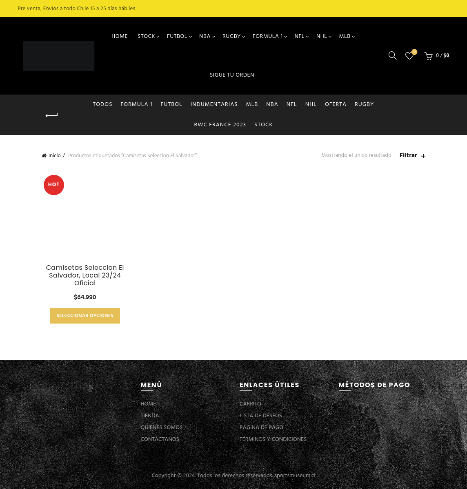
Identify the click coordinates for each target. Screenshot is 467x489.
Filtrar (408, 156)
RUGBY (231, 36)
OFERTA (336, 104)
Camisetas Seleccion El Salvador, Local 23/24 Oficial (85, 275)
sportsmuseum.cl (294, 475)
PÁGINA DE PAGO (261, 427)
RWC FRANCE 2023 (220, 125)
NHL (321, 36)
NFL (299, 36)
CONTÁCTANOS (160, 439)
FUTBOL (177, 36)
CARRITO (250, 404)
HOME (119, 36)
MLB (345, 36)
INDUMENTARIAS (214, 104)
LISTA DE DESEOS (261, 416)
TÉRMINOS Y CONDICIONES (273, 439)
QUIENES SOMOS (162, 427)
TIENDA (150, 416)
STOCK (146, 36)
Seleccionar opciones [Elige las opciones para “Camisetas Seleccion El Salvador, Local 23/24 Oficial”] (85, 316)
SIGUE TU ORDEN (232, 75)
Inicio (55, 156)
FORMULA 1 (268, 36)
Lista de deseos (413, 52)
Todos (103, 104)
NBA (205, 36)
